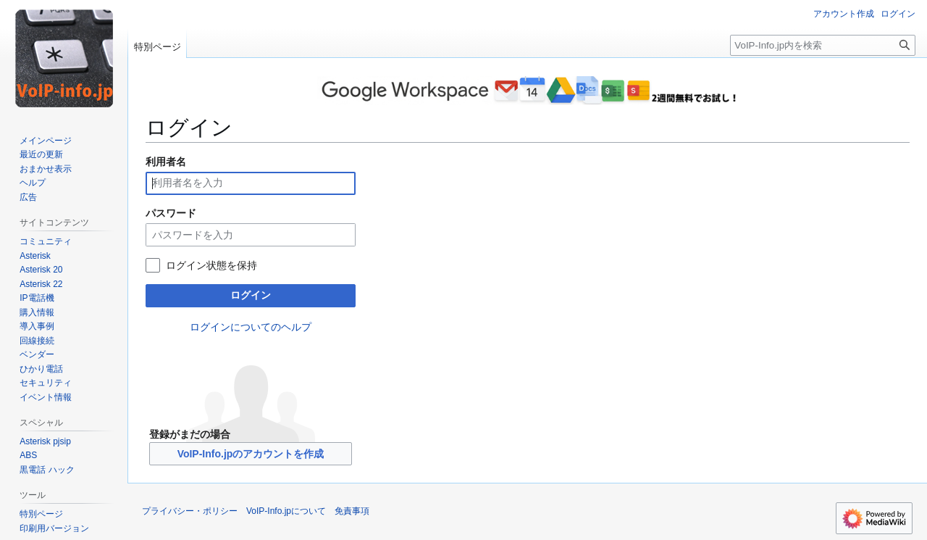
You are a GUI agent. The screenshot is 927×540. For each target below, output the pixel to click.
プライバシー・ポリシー (190, 511)
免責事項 (352, 511)
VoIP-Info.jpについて (286, 511)
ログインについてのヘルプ (250, 327)
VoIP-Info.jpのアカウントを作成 (250, 454)
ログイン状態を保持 (211, 265)
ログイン (250, 295)
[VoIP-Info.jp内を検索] (822, 45)
